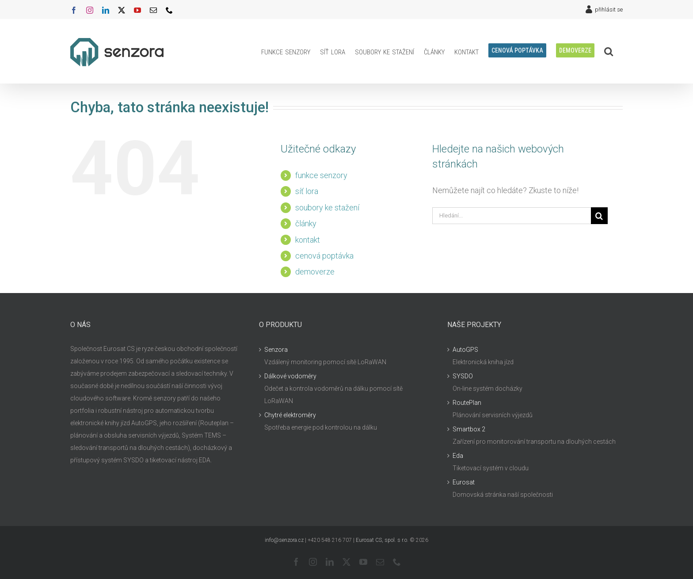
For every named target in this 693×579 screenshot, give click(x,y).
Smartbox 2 (469, 429)
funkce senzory (321, 175)
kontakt (307, 239)
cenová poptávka (324, 255)
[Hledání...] (511, 215)
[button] (608, 51)
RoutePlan (467, 402)
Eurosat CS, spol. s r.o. (382, 540)
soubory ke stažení (327, 207)
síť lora (306, 191)
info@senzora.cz (284, 540)
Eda (458, 455)
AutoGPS (465, 349)
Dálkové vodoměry (290, 376)
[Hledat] (599, 215)
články (305, 223)
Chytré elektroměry (290, 415)
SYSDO (463, 376)
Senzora (276, 349)
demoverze (315, 271)
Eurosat (464, 482)
